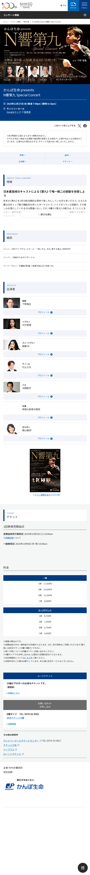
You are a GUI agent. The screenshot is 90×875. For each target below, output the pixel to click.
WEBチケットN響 (15, 717)
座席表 (27, 112)
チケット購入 (73, 5)
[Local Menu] (85, 15)
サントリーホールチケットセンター (21, 740)
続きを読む (46, 214)
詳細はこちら (14, 693)
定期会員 (9, 537)
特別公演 (26, 22)
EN (64, 5)
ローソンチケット (12, 754)
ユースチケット (45, 610)
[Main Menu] (84, 5)
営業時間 (12, 723)
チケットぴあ (10, 745)
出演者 (21, 161)
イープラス (8, 749)
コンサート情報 (15, 22)
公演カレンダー (83, 868)
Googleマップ (14, 112)
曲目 (67, 155)
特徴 (22, 155)
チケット (67, 161)
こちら (28, 657)
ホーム (5, 22)
